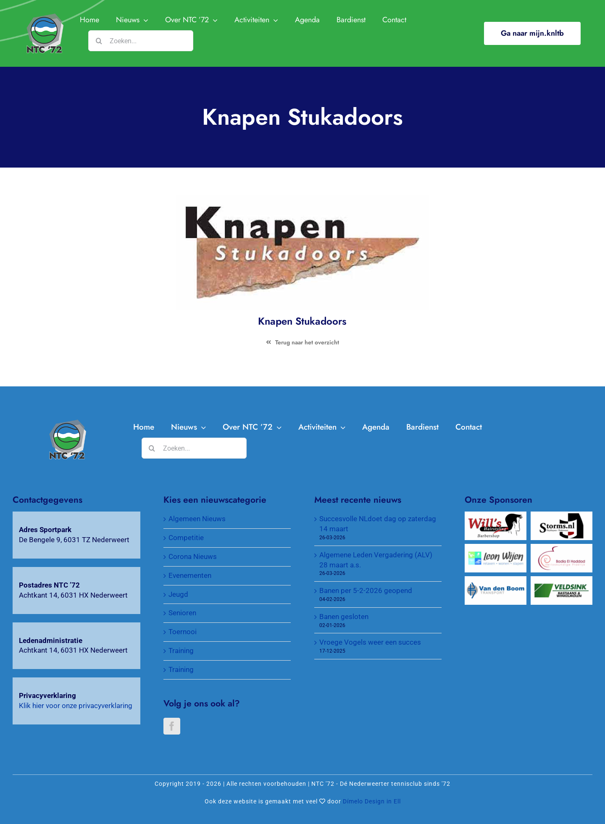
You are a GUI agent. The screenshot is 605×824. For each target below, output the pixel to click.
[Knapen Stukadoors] (67, 423)
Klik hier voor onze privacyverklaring (75, 705)
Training (181, 650)
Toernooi (182, 631)
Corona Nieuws (192, 556)
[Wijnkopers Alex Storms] (561, 516)
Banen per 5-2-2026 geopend (365, 590)
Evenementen (189, 575)
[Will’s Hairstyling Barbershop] (495, 516)
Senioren (182, 613)
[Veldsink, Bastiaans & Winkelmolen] (561, 581)
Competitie (186, 537)
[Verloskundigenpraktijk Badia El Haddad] (561, 548)
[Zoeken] (98, 40)
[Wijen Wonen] (495, 548)
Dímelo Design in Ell (372, 801)
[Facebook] (171, 726)
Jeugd (178, 594)
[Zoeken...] (140, 40)
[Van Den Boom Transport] (495, 581)
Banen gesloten (343, 616)
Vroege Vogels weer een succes (370, 642)
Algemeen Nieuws (197, 518)
